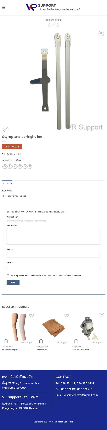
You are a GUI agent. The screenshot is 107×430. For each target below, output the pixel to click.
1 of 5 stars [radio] (7, 221)
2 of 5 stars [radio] (12, 221)
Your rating (12, 216)
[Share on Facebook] (9, 166)
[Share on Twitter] (14, 166)
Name (10, 249)
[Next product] (50, 25)
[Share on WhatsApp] (4, 166)
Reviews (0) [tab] (7, 183)
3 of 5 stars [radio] (19, 221)
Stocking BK (42, 349)
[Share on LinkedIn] (29, 166)
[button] (3, 7)
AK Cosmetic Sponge (10, 349)
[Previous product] (56, 25)
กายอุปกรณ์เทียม (53, 20)
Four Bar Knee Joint (80, 349)
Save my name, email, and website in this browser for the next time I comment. (46, 275)
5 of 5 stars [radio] (40, 221)
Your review (13, 225)
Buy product (12, 146)
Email (10, 262)
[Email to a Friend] (19, 166)
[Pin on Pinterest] (24, 166)
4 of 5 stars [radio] (28, 221)
